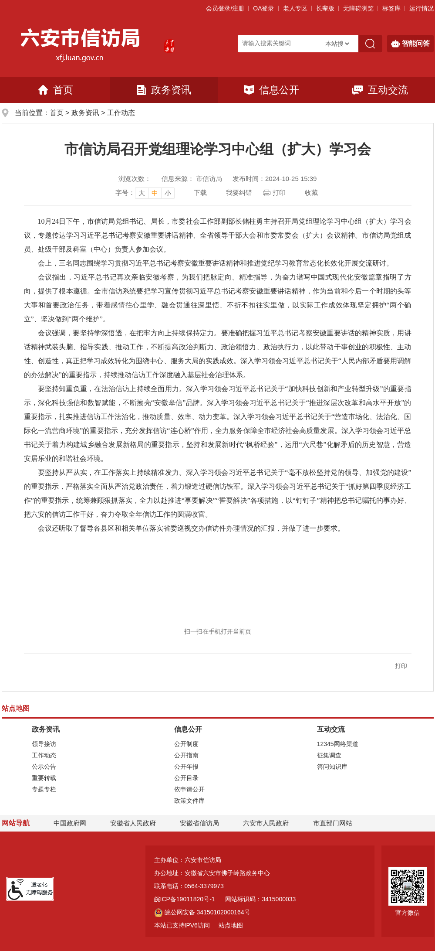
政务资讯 (164, 89)
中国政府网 (70, 823)
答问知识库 (332, 766)
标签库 (391, 8)
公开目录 (186, 777)
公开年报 (186, 766)
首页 (55, 89)
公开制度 (186, 743)
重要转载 (44, 777)
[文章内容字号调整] (145, 193)
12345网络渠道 (337, 743)
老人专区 (295, 8)
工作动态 (121, 112)
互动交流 (380, 89)
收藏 (311, 192)
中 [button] (155, 193)
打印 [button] (401, 665)
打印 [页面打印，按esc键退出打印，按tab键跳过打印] (279, 192)
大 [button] (141, 193)
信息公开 (271, 89)
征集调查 (329, 755)
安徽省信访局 (199, 823)
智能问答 (410, 44)
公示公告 (44, 766)
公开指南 (186, 755)
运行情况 (421, 8)
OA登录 (263, 8)
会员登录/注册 (225, 8)
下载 (200, 192)
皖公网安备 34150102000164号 (202, 912)
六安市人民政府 (266, 823)
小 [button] (168, 193)
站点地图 (231, 925)
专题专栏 (44, 789)
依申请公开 (189, 789)
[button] (325, 8)
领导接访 (44, 743)
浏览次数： (134, 178)
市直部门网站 (336, 823)
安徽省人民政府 (133, 823)
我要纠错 (239, 192)
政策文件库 (189, 800)
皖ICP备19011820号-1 (184, 899)
